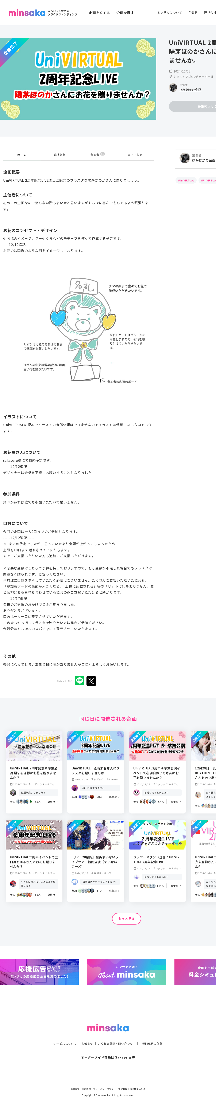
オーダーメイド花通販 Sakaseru (108, 1048)
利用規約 (86, 1088)
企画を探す (125, 12)
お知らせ (86, 1035)
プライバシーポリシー (104, 1088)
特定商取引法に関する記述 (132, 1088)
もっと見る (126, 918)
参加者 (97, 155)
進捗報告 (60, 155)
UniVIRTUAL (186, 180)
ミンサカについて (169, 12)
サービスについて (62, 1035)
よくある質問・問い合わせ (116, 1035)
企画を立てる (99, 12)
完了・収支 (135, 155)
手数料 (193, 12)
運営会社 (75, 1088)
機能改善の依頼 (155, 1035)
